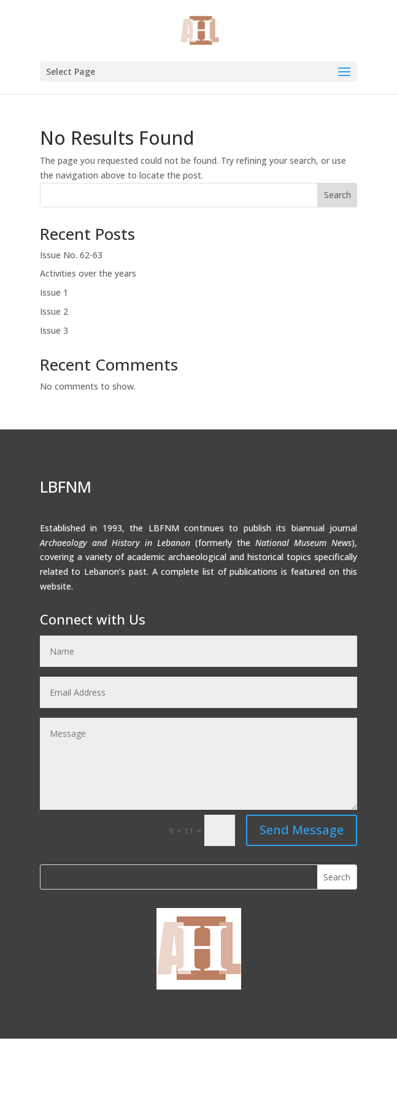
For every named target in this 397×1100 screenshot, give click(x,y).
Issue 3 (54, 330)
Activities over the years (88, 273)
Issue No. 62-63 (71, 255)
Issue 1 (54, 292)
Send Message (302, 829)
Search (337, 195)
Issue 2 (54, 311)
